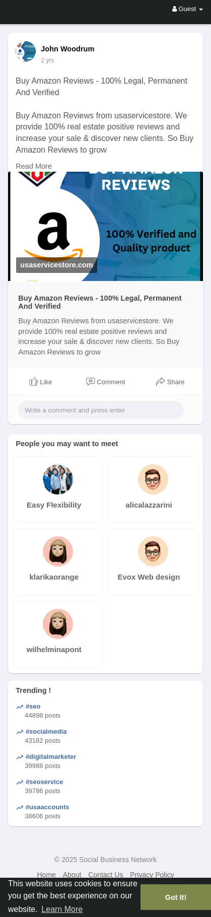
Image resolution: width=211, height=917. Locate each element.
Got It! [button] (175, 897)
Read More (34, 166)
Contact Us (105, 875)
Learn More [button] (62, 909)
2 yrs (47, 60)
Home (46, 875)
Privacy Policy (152, 875)
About (72, 875)
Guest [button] (187, 9)
